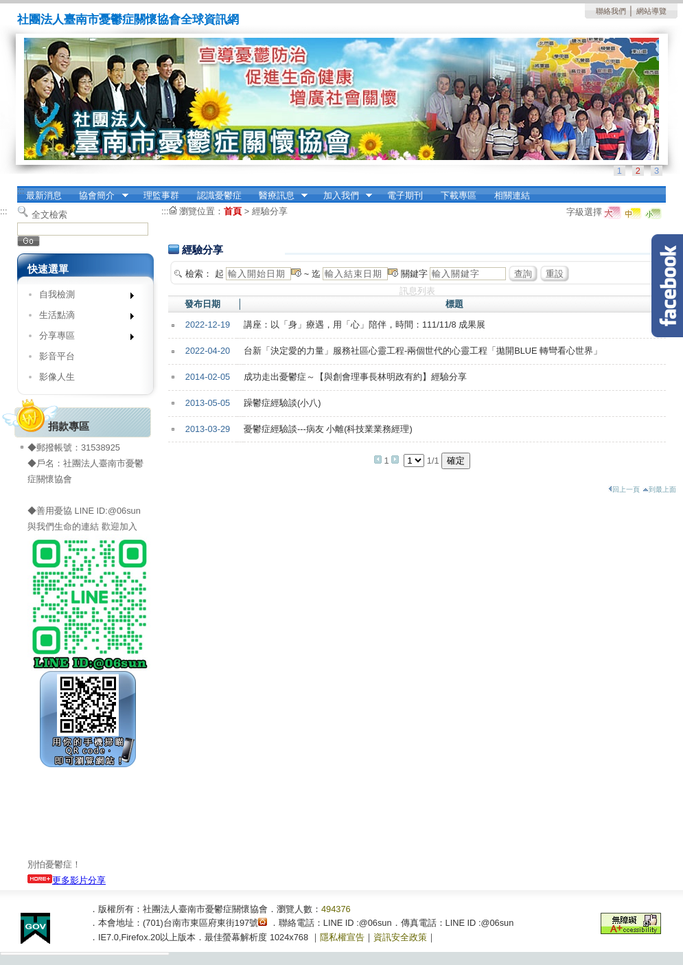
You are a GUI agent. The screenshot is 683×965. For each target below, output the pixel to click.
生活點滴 (82, 318)
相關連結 (512, 195)
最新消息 (44, 195)
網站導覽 (651, 11)
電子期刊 (405, 195)
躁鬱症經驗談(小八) (282, 403)
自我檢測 (82, 297)
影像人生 (57, 377)
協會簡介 (99, 195)
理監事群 (161, 195)
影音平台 (57, 356)
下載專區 (458, 195)
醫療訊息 (279, 195)
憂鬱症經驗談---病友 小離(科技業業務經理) (328, 429)
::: (21, 190)
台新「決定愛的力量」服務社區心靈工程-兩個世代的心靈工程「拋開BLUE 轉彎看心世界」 (423, 350)
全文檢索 (49, 214)
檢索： (198, 274)
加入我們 (343, 195)
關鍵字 (414, 274)
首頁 (233, 211)
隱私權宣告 (342, 937)
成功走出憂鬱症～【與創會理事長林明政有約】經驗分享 (355, 377)
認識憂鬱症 (219, 195)
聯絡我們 (611, 11)
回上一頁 (624, 489)
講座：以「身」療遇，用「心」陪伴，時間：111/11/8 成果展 (364, 324)
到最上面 (659, 489)
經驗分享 (270, 211)
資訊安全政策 (400, 937)
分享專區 (82, 338)
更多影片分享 (66, 880)
